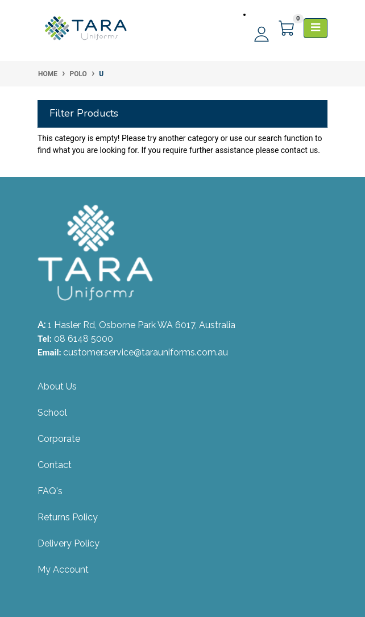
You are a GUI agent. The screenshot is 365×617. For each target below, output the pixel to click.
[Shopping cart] (287, 28)
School (52, 412)
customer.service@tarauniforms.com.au (145, 352)
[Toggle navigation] (315, 28)
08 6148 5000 (83, 338)
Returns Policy (68, 517)
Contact (55, 464)
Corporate (59, 438)
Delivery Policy (68, 543)
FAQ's (50, 491)
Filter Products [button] (83, 113)
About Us (57, 386)
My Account (63, 569)
